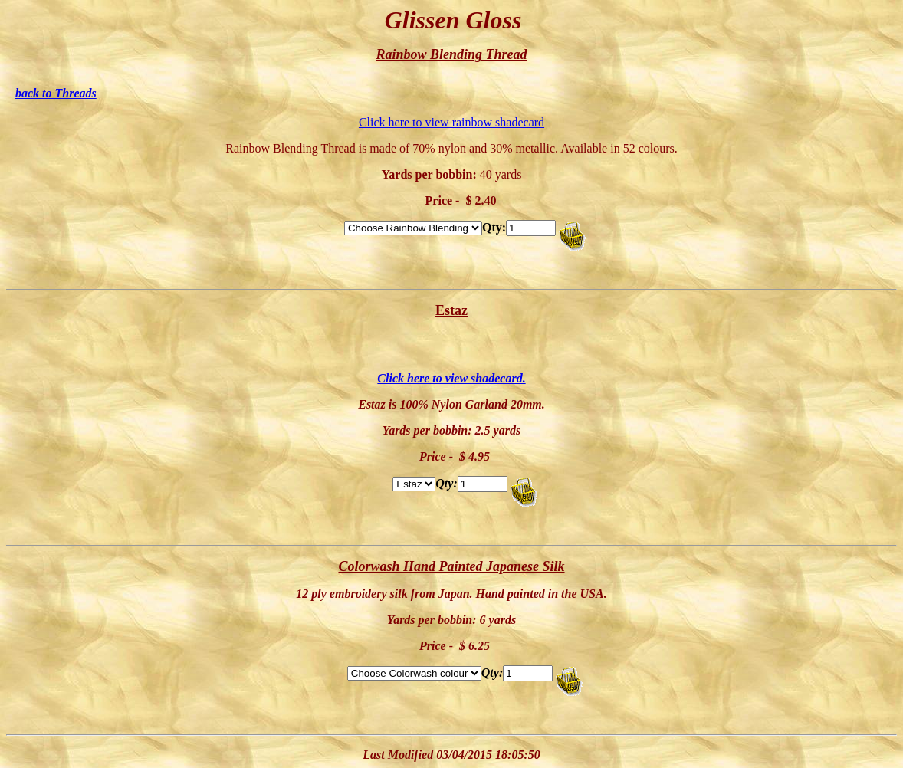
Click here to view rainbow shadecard (451, 122)
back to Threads (56, 93)
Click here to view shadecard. (451, 378)
